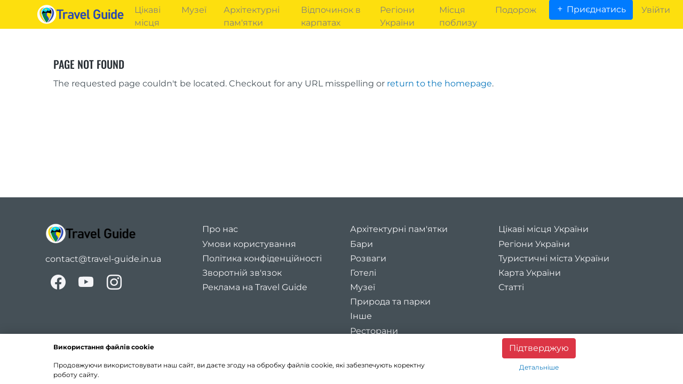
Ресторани (374, 331)
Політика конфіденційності (262, 258)
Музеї (362, 287)
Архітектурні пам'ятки (399, 229)
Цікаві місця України (543, 229)
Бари (361, 244)
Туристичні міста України (553, 258)
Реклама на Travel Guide (254, 287)
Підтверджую (539, 348)
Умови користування (249, 244)
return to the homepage (439, 83)
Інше (361, 316)
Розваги (368, 258)
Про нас (220, 229)
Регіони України (534, 244)
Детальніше (539, 367)
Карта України (529, 273)
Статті (511, 287)
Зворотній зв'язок (242, 273)
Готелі (363, 273)
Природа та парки (390, 302)
